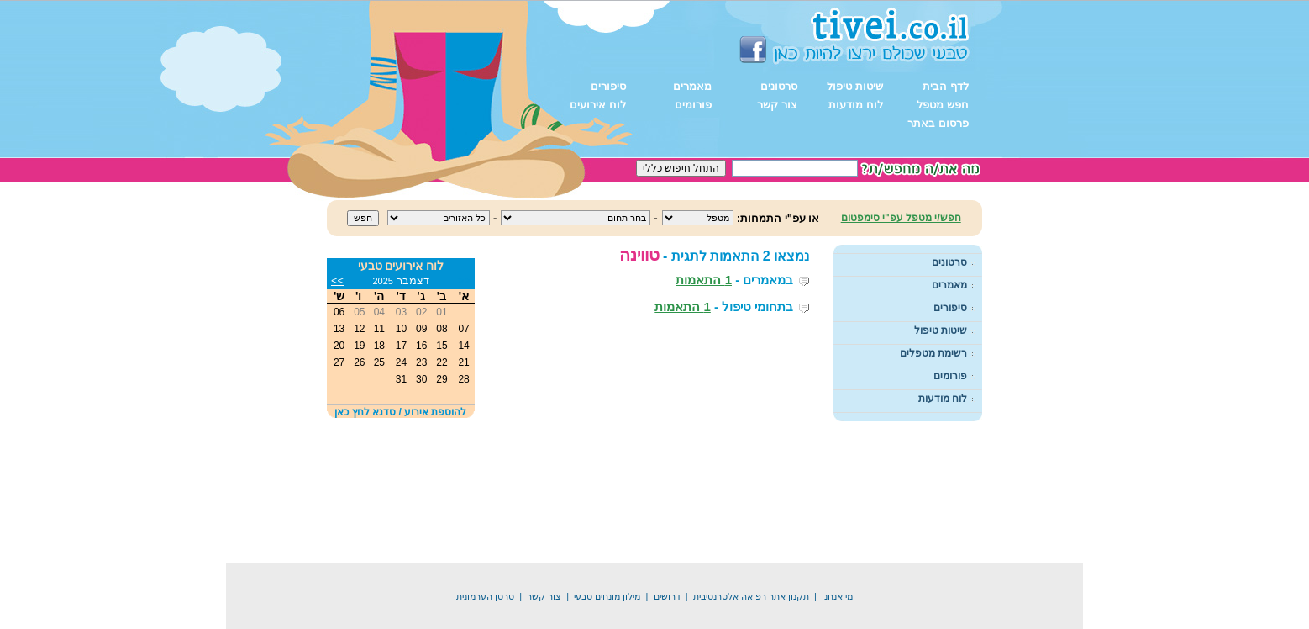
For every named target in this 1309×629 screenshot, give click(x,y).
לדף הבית (946, 86)
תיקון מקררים (714, 623)
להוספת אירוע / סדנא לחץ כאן (400, 412)
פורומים (693, 104)
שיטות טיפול (855, 86)
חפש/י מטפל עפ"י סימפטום (901, 218)
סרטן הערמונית (485, 573)
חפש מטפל (943, 104)
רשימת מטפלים (933, 353)
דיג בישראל (652, 623)
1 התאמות (704, 279)
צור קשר (777, 104)
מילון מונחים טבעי (607, 573)
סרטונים (778, 86)
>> (337, 280)
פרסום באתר (938, 123)
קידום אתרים (593, 623)
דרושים (667, 573)
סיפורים (608, 86)
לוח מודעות (855, 104)
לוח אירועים (598, 104)
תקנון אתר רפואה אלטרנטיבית (751, 573)
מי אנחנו (837, 573)
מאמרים (692, 86)
